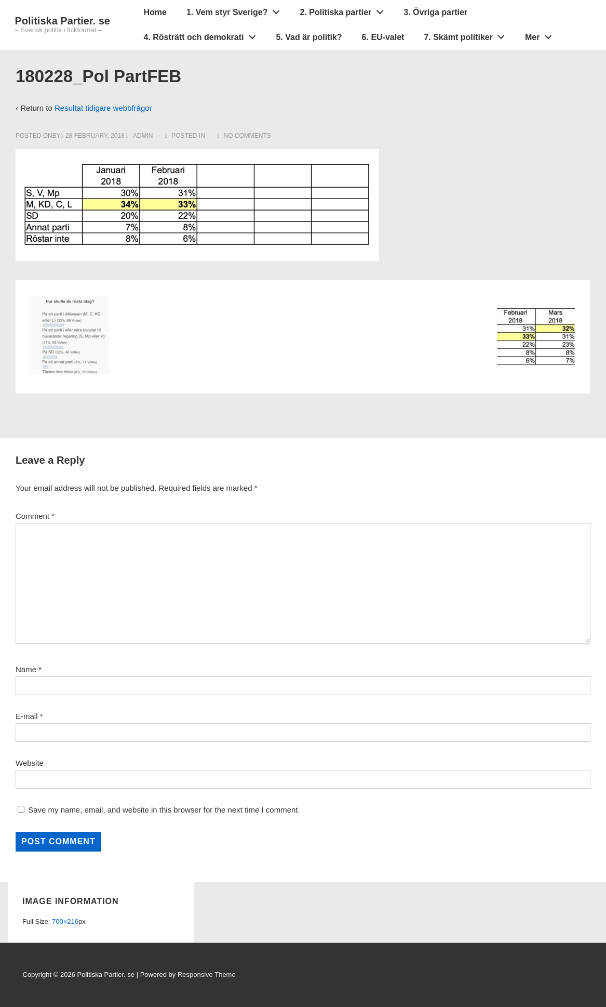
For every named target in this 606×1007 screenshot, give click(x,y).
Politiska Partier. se (62, 21)
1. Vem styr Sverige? (235, 10)
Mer (541, 35)
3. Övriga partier (435, 12)
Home (155, 12)
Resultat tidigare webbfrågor (103, 107)
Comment (35, 516)
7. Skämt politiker (467, 35)
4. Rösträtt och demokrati (203, 35)
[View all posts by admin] (140, 135)
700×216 (65, 921)
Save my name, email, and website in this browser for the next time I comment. (164, 809)
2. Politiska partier (344, 10)
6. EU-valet (383, 37)
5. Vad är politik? (309, 37)
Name (26, 669)
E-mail (27, 716)
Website (30, 762)
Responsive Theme (207, 974)
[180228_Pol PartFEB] (95, 135)
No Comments (247, 135)
